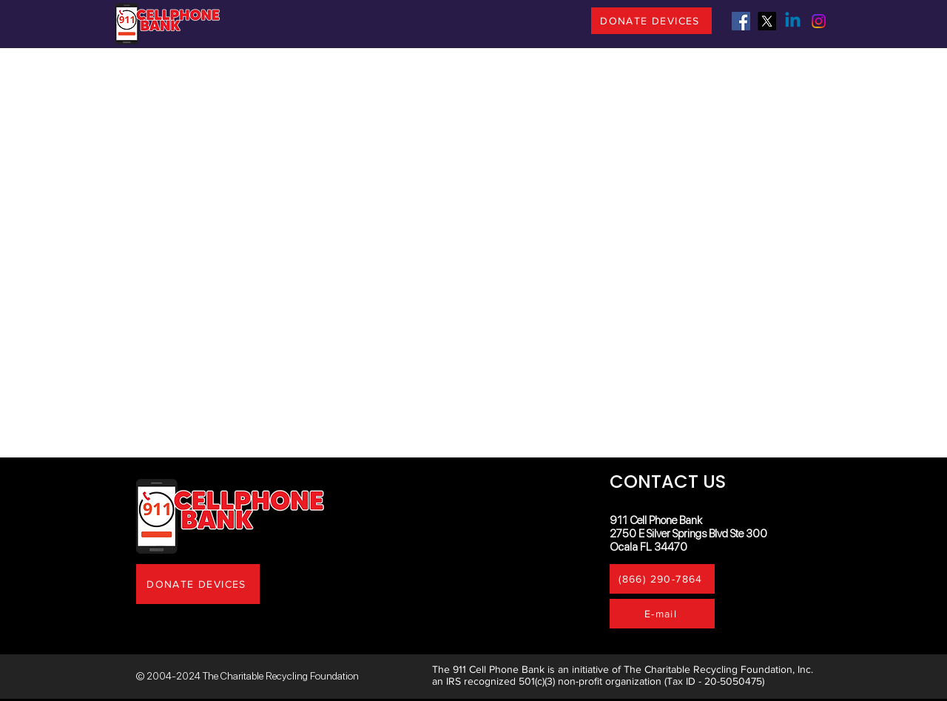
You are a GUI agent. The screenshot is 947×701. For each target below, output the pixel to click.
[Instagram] (818, 21)
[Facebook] (741, 21)
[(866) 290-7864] (662, 579)
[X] (767, 21)
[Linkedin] (792, 21)
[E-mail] (662, 613)
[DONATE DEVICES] (651, 20)
